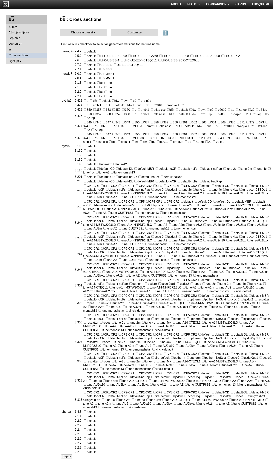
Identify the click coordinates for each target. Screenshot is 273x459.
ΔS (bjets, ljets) (19, 32)
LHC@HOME (261, 4)
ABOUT (176, 4)
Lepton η (14, 38)
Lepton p (15, 44)
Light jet (14, 61)
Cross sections (18, 55)
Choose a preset (82, 32)
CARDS (240, 4)
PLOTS (193, 4)
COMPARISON (217, 4)
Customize (135, 32)
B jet (12, 26)
